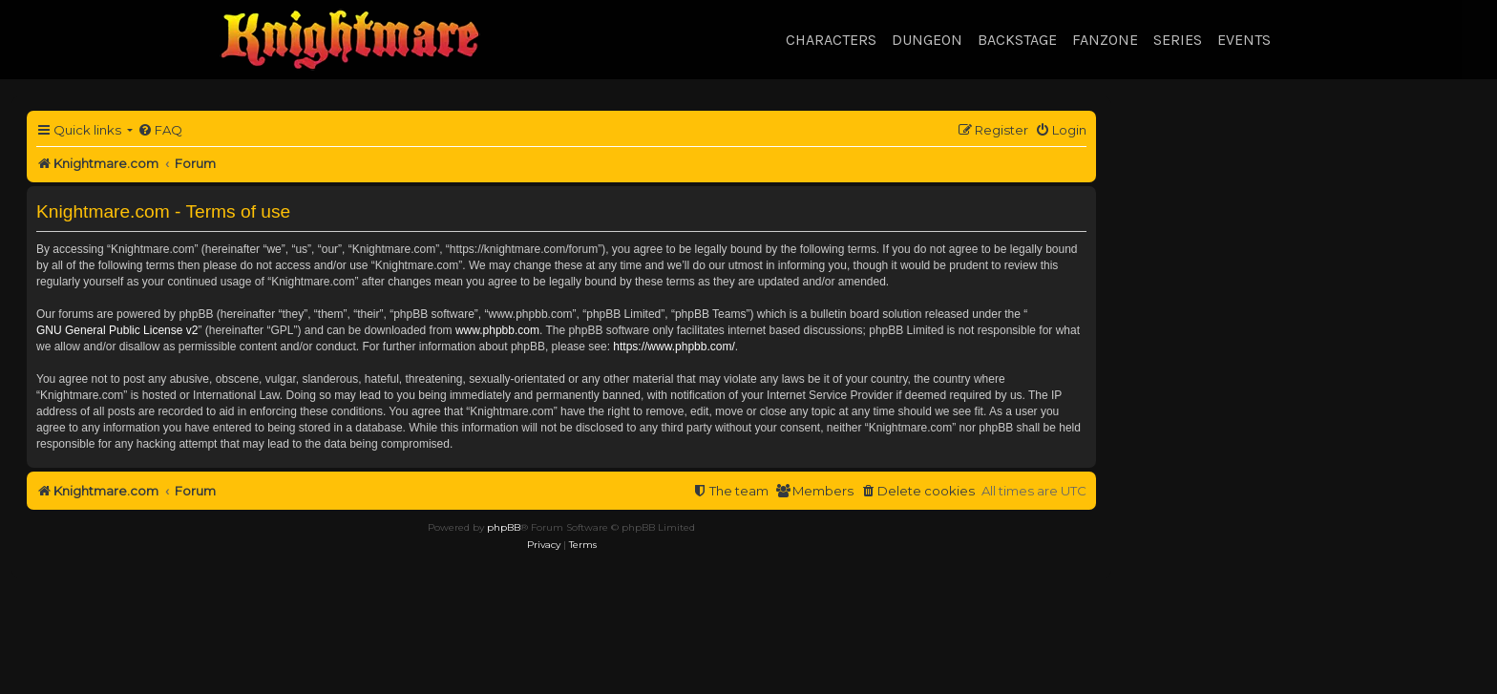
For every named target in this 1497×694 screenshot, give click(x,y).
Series (1177, 40)
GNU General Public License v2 (117, 330)
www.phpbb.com (497, 330)
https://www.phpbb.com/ (673, 346)
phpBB (503, 527)
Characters (831, 40)
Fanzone (1105, 40)
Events (1244, 40)
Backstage (1017, 40)
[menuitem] (159, 130)
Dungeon (927, 40)
